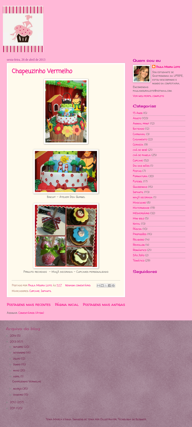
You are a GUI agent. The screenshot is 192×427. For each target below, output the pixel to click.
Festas (137, 171)
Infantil (46, 291)
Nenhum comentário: (78, 285)
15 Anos (138, 113)
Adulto (137, 118)
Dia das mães (141, 165)
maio (16, 370)
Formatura (140, 176)
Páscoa (137, 229)
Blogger (141, 419)
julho (17, 358)
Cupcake (34, 291)
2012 (13, 402)
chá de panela (142, 155)
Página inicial (67, 304)
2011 (13, 408)
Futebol (137, 181)
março (17, 388)
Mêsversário (141, 213)
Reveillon (139, 245)
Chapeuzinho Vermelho (42, 71)
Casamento (140, 139)
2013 (13, 341)
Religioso (138, 239)
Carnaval (139, 134)
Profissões (139, 234)
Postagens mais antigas (104, 304)
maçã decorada (143, 197)
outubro (18, 347)
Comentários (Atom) (31, 313)
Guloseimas (140, 187)
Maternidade (141, 208)
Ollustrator (108, 419)
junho (17, 364)
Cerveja (138, 144)
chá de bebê (140, 150)
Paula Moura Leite (168, 67)
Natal (136, 223)
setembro (19, 352)
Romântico (139, 250)
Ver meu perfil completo (148, 96)
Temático (138, 260)
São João (138, 255)
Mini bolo (138, 218)
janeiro (18, 394)
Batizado (138, 128)
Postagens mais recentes (29, 304)
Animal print (141, 123)
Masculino (139, 202)
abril (17, 376)
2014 (13, 335)
